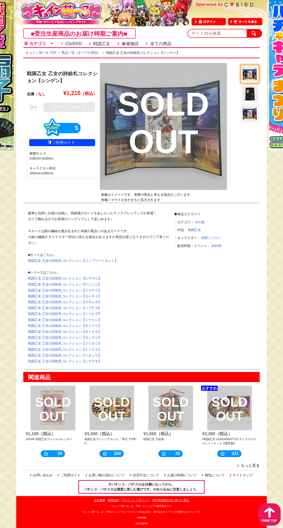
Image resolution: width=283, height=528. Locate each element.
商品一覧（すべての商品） (81, 53)
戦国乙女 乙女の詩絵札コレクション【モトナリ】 (64, 326)
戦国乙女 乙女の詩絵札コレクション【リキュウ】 (64, 355)
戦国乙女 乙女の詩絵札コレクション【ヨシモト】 (64, 296)
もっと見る (250, 465)
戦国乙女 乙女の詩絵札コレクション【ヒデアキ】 (64, 361)
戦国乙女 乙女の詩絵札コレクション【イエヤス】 (64, 290)
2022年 (216, 246)
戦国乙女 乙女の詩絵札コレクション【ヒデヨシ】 (64, 278)
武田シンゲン (211, 238)
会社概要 (99, 500)
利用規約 (113, 500)
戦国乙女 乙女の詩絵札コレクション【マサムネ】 (64, 302)
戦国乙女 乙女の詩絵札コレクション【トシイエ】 (64, 349)
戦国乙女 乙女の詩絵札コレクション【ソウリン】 (64, 320)
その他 (200, 222)
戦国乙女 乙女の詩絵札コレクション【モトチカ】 (64, 331)
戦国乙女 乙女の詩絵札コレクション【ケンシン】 (64, 284)
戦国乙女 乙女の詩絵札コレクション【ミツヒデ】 (64, 314)
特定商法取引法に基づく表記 (170, 500)
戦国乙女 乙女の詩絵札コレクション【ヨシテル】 (64, 337)
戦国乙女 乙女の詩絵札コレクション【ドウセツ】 (64, 343)
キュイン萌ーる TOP (41, 53)
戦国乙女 (194, 230)
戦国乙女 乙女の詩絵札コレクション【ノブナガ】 (64, 308)
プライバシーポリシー (135, 500)
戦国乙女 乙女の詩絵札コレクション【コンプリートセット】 (73, 260)
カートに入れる (69, 107)
